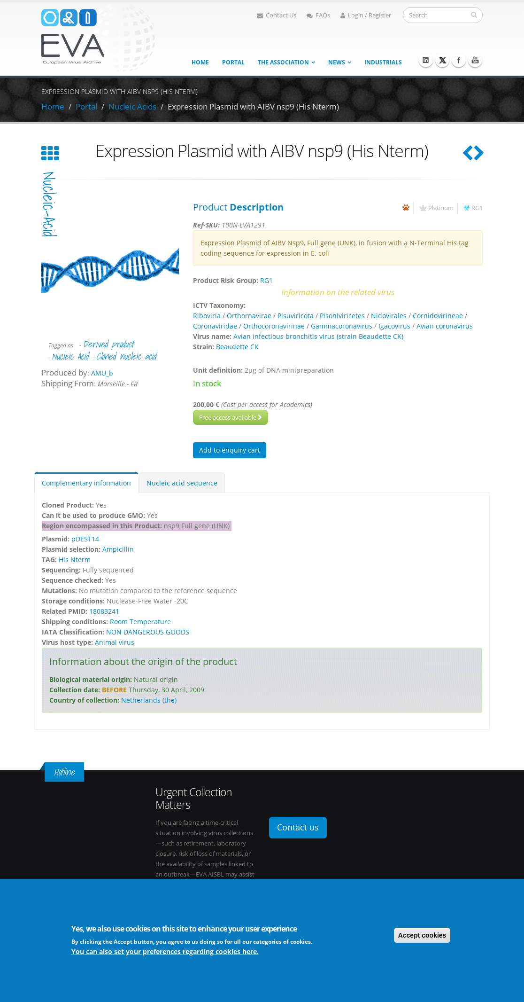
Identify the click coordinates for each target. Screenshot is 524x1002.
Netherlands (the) (149, 700)
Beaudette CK (237, 346)
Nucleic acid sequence (181, 482)
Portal (233, 62)
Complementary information (86, 482)
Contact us (298, 827)
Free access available (230, 417)
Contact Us (276, 15)
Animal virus (114, 642)
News (336, 62)
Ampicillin (118, 549)
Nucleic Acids (132, 106)
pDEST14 (85, 538)
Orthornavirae (249, 315)
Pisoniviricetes (342, 315)
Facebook (459, 60)
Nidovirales (389, 315)
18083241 (104, 611)
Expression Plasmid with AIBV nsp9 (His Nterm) (253, 106)
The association (283, 62)
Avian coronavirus (444, 325)
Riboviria (207, 315)
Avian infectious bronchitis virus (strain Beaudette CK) (318, 336)
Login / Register (365, 15)
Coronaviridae (215, 325)
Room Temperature (140, 621)
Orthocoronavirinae (274, 325)
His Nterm (75, 559)
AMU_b (102, 372)
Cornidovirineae (438, 315)
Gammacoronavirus (341, 325)
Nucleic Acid (70, 356)
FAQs (318, 15)
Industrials (383, 62)
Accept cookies (422, 935)
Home (200, 62)
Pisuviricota (295, 315)
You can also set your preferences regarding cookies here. (165, 951)
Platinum (441, 208)
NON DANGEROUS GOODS (147, 631)
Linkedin (426, 60)
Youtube (475, 60)
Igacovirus (394, 325)
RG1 (477, 208)
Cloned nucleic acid (126, 356)
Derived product (108, 344)
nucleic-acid (48, 204)
